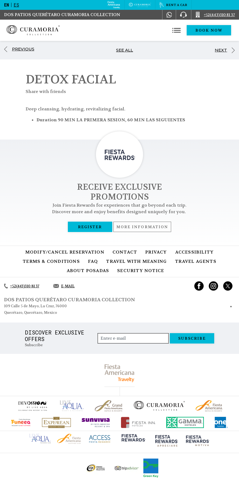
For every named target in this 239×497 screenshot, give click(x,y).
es (16, 4)
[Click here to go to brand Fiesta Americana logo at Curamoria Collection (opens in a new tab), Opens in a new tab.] (69, 438)
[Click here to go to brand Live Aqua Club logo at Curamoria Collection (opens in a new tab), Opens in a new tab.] (40, 438)
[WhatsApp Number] (169, 15)
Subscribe (192, 338)
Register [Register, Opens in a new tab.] (90, 226)
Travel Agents (195, 261)
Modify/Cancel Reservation (64, 252)
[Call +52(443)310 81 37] (215, 15)
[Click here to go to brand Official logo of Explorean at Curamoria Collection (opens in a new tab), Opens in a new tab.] (56, 422)
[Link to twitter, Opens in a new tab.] (227, 286)
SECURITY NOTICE (140, 270)
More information (142, 226)
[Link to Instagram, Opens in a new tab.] (213, 286)
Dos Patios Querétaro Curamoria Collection (62, 14)
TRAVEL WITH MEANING (136, 261)
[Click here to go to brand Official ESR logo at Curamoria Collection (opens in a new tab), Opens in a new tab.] (95, 468)
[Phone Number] (183, 15)
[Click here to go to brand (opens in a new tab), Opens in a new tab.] (32, 405)
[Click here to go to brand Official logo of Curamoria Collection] (159, 405)
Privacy (156, 252)
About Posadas (88, 270)
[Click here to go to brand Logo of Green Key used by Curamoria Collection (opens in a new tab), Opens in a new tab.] (150, 468)
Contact (125, 252)
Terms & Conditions (51, 261)
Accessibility (194, 252)
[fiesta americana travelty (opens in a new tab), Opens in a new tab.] (119, 373)
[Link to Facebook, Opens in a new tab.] (199, 286)
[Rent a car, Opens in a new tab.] (173, 5)
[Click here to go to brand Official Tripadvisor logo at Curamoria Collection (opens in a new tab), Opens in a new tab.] (126, 468)
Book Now (208, 30)
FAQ (93, 261)
